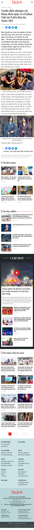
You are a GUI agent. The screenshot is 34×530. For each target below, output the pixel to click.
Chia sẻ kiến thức (23, 478)
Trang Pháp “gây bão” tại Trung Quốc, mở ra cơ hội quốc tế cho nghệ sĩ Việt (25, 406)
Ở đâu (3, 460)
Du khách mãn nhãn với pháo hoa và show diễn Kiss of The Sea (22, 330)
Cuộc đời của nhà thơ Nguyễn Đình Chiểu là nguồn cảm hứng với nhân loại (8, 198)
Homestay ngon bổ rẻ (7, 463)
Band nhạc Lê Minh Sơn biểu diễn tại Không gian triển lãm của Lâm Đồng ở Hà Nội (22, 319)
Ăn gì (20, 451)
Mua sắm (4, 482)
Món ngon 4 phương (24, 456)
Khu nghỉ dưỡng (5, 465)
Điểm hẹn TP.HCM (6, 454)
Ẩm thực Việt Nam (23, 454)
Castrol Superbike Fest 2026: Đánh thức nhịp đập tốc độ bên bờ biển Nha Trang (8, 425)
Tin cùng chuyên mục (13, 353)
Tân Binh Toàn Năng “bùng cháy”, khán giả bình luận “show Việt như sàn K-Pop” (22, 236)
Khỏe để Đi (21, 476)
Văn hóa (3, 473)
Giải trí (9, 7)
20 (24, 435)
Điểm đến (21, 463)
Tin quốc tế (4, 447)
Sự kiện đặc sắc (22, 486)
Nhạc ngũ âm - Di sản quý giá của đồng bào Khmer (8, 178)
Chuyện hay (22, 482)
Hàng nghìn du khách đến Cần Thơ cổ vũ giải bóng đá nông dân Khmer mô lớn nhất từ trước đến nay (22, 216)
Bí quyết (21, 471)
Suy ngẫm (21, 443)
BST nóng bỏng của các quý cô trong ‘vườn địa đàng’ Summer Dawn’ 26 (8, 406)
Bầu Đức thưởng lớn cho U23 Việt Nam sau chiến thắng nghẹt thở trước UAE (22, 309)
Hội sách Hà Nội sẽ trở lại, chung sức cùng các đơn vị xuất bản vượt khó (25, 198)
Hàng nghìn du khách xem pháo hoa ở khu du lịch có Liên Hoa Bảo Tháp (16, 291)
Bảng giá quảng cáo (20, 525)
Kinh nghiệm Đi (22, 473)
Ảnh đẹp (20, 467)
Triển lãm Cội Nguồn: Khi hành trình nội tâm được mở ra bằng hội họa (25, 425)
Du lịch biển (5, 451)
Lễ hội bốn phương (6, 456)
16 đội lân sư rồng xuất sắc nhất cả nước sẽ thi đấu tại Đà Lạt (21, 245)
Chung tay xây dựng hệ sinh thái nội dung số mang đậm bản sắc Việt (8, 388)
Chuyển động (5, 443)
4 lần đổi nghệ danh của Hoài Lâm (22, 225)
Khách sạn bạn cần (6, 467)
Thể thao (3, 478)
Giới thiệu (10, 525)
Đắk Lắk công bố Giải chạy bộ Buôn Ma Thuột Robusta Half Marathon (8, 369)
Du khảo (21, 460)
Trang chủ (3, 7)
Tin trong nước (5, 445)
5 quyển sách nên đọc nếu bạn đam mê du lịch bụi (25, 179)
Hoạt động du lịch (23, 484)
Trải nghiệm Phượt (23, 465)
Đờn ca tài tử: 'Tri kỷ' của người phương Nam (21, 339)
